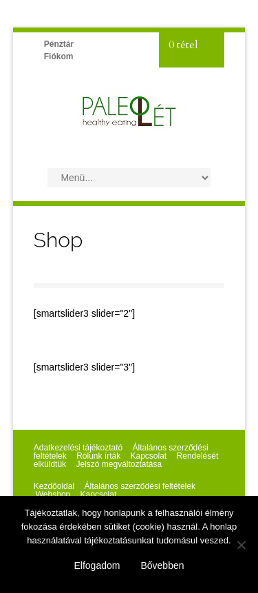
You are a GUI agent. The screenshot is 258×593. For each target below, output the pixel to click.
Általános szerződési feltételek (139, 486)
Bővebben (162, 565)
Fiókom (59, 56)
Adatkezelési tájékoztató (78, 447)
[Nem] (241, 545)
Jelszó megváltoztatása (119, 464)
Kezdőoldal (54, 486)
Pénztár (59, 44)
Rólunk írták (98, 456)
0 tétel (183, 44)
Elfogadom (97, 565)
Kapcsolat (149, 456)
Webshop (53, 494)
